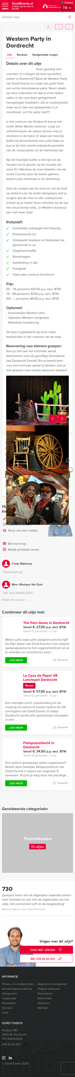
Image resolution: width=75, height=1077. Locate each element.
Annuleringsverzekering (17, 989)
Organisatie (9, 998)
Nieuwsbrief (45, 993)
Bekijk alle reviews (16, 600)
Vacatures (44, 1003)
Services (7, 1008)
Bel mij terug (14, 543)
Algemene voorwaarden (52, 984)
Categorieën (9, 993)
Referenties (45, 998)
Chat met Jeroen (46, 950)
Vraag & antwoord (49, 989)
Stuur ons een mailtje (20, 530)
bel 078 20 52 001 (46, 958)
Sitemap (42, 1008)
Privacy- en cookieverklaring (19, 984)
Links (5, 1013)
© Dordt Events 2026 (15, 1063)
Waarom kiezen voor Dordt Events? (23, 909)
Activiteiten (9, 1003)
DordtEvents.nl (25, 6)
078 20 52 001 (11, 1044)
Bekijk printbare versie (20, 549)
